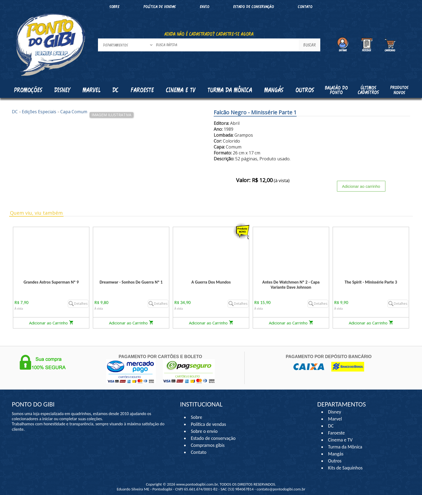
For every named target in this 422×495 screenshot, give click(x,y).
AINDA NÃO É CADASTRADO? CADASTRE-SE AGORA (209, 34)
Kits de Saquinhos (345, 468)
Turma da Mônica (345, 447)
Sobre (114, 6)
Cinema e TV (340, 440)
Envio (204, 6)
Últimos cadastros (368, 90)
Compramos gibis (208, 445)
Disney (334, 412)
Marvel (335, 419)
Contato (305, 6)
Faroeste (336, 433)
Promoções (28, 90)
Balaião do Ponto (336, 90)
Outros (335, 461)
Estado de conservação (253, 6)
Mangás (273, 90)
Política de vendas (159, 6)
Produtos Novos (399, 89)
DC (331, 426)
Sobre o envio (204, 431)
